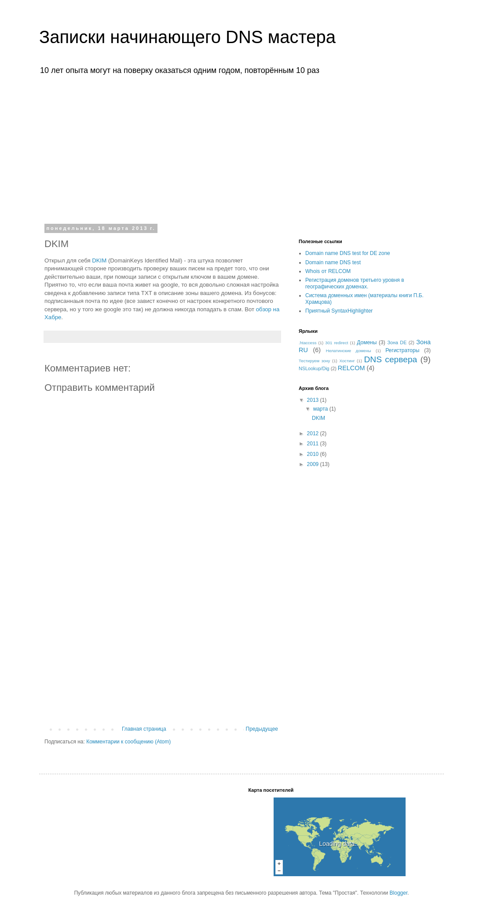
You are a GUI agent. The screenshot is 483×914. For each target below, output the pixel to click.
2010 (313, 454)
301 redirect (336, 342)
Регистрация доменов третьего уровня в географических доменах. (354, 283)
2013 (313, 400)
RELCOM (351, 367)
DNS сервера (390, 359)
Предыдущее (262, 729)
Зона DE (396, 342)
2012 (313, 433)
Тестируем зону (314, 360)
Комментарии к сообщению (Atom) (128, 742)
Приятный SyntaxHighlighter (339, 311)
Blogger (399, 893)
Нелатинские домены (348, 350)
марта (321, 409)
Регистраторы (402, 350)
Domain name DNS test (333, 262)
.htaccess (308, 342)
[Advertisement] (241, 148)
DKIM (99, 260)
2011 (313, 444)
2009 (313, 464)
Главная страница (144, 729)
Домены (367, 342)
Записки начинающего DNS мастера (187, 37)
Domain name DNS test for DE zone (347, 253)
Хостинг (347, 360)
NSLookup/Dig (314, 368)
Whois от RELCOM (328, 271)
